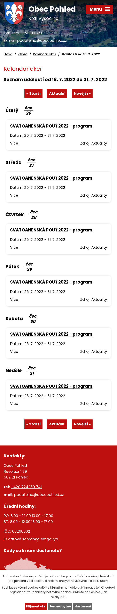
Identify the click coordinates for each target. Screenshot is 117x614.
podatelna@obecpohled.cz (42, 40)
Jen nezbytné (60, 606)
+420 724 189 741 (26, 33)
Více (14, 143)
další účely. (101, 581)
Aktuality (99, 143)
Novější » (82, 93)
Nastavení (83, 606)
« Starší (33, 93)
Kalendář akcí (44, 54)
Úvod (8, 54)
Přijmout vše (36, 606)
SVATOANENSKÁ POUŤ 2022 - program (51, 126)
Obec (22, 54)
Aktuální (57, 93)
